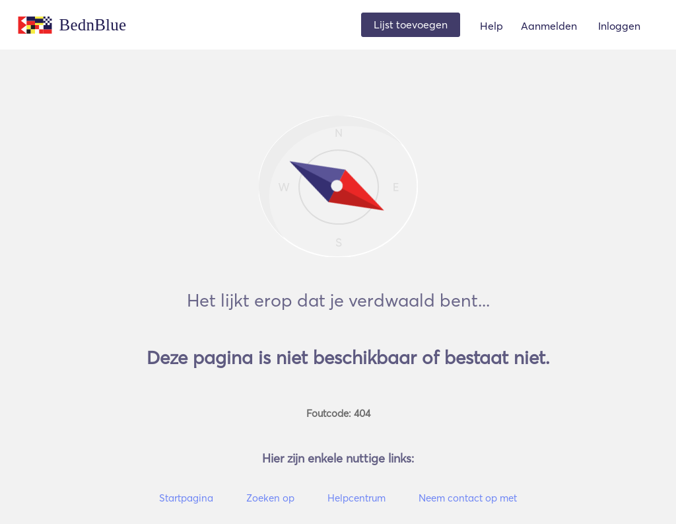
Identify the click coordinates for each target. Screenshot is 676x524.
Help (491, 25)
